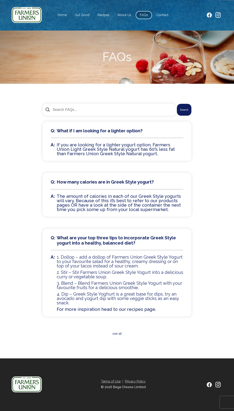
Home (62, 15)
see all (117, 334)
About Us (124, 15)
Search (184, 109)
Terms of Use (111, 381)
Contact (162, 15)
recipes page (141, 309)
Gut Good (82, 15)
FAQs (144, 15)
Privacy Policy (135, 381)
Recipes (103, 15)
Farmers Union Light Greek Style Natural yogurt (113, 147)
